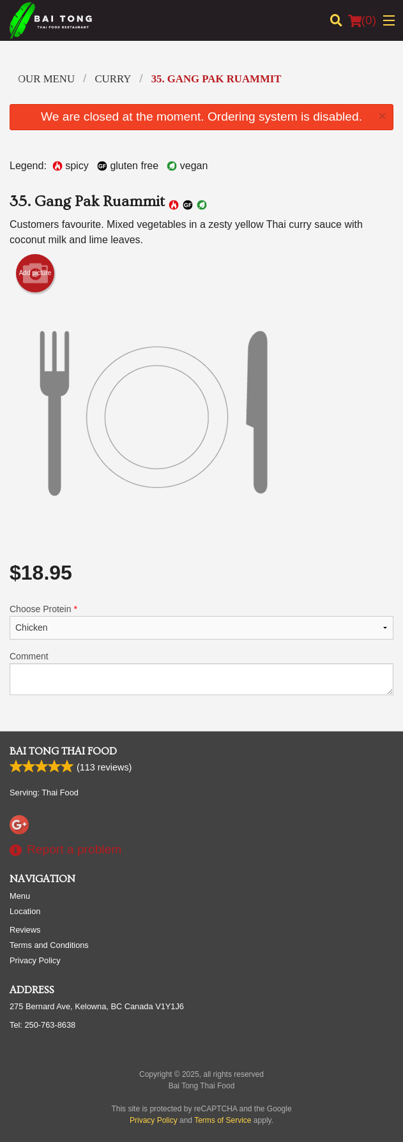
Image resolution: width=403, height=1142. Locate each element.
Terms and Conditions (49, 945)
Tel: (42, 1025)
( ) (362, 20)
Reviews (25, 930)
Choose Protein (201, 622)
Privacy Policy (35, 960)
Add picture (35, 273)
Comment (201, 673)
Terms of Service (222, 1120)
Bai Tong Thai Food (63, 751)
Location (25, 911)
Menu (20, 896)
